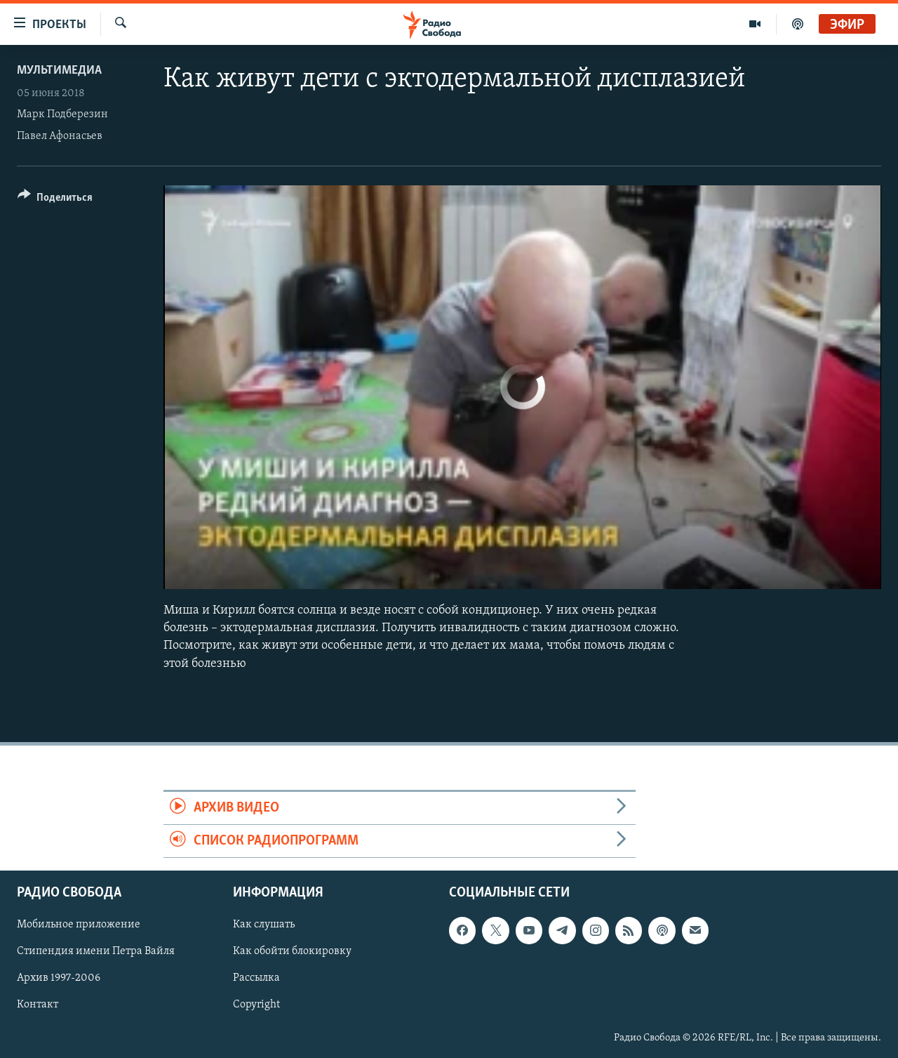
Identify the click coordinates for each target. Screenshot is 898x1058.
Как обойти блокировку (292, 952)
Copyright (256, 1005)
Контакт (37, 1005)
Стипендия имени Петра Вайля (96, 952)
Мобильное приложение (78, 925)
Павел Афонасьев (59, 136)
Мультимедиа (59, 70)
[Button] (55, 199)
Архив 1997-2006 (58, 978)
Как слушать (264, 925)
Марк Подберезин (62, 114)
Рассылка (256, 978)
